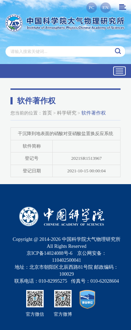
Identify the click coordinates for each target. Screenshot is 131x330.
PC (91, 7)
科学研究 (67, 113)
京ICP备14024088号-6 (49, 253)
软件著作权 (93, 113)
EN (105, 7)
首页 (47, 113)
